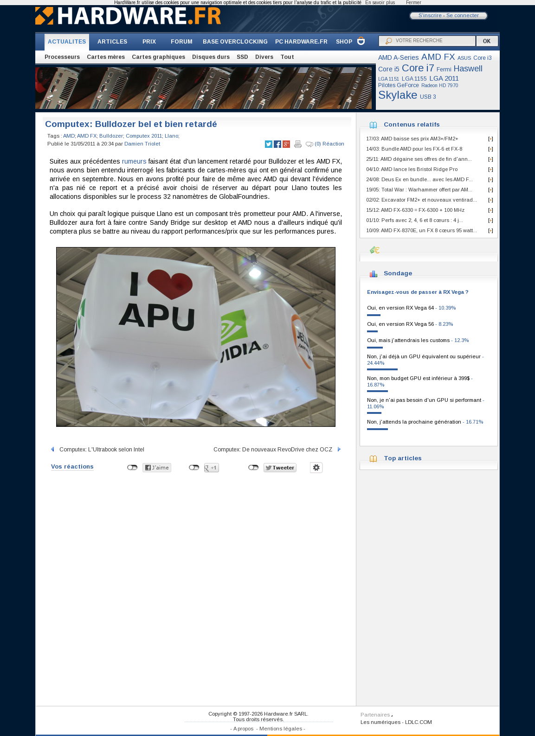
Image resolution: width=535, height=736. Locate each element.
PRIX (149, 41)
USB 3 (428, 97)
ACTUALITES (67, 41)
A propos (243, 728)
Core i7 (418, 68)
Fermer (413, 2)
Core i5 (389, 69)
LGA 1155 (414, 79)
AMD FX (438, 57)
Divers (264, 57)
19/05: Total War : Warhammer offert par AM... (419, 189)
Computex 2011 (144, 136)
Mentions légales (280, 728)
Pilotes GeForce (398, 85)
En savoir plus (380, 2)
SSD (242, 57)
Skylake (398, 95)
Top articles (403, 458)
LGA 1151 (389, 79)
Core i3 (482, 58)
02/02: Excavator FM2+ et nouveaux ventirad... (421, 200)
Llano (171, 136)
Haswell (468, 68)
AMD (69, 136)
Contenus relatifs (412, 124)
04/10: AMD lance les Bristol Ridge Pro (412, 169)
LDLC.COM (418, 722)
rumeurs (134, 161)
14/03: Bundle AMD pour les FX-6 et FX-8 (414, 149)
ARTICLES (112, 41)
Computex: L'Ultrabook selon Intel (97, 449)
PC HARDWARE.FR (301, 41)
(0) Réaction (325, 144)
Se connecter (462, 15)
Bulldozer (111, 136)
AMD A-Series (398, 57)
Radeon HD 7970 (439, 85)
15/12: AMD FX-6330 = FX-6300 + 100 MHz (415, 210)
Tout (287, 57)
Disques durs (211, 57)
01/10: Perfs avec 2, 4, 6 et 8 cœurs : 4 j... (414, 220)
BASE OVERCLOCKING (235, 41)
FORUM (182, 41)
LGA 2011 (444, 78)
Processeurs (62, 57)
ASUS (464, 58)
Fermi (444, 69)
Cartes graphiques (158, 57)
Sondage (398, 273)
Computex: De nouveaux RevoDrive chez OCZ (277, 449)
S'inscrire (430, 15)
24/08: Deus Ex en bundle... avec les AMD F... (419, 179)
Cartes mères (106, 57)
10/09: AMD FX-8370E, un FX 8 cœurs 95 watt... (421, 230)
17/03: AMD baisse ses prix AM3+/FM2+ (412, 138)
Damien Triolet (142, 143)
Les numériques (380, 722)
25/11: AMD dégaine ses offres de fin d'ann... (419, 159)
